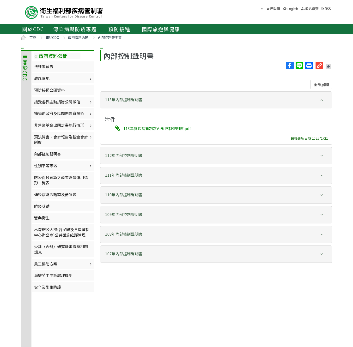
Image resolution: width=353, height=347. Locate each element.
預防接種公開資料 (49, 90)
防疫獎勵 (41, 206)
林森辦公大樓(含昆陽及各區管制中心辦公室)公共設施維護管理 (61, 232)
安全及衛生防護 (47, 287)
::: (22, 47)
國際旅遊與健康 (161, 29)
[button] (216, 99)
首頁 (32, 37)
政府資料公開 (78, 37)
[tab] (216, 100)
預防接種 (119, 29)
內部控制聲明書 (110, 37)
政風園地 (63, 78)
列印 (309, 65)
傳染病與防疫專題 (75, 29)
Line (299, 65)
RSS (328, 8)
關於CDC (33, 29)
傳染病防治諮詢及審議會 (55, 194)
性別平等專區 (63, 165)
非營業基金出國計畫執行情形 (63, 125)
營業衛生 (41, 218)
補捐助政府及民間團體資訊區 (63, 113)
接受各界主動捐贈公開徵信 (63, 102)
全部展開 (321, 84)
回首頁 (275, 8)
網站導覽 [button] (311, 8)
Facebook (290, 65)
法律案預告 (43, 66)
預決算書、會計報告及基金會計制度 (63, 139)
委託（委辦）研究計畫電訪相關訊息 (61, 249)
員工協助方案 (63, 264)
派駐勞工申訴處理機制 (53, 275)
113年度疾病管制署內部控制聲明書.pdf (157, 128)
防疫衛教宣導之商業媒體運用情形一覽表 (61, 179)
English (292, 9)
